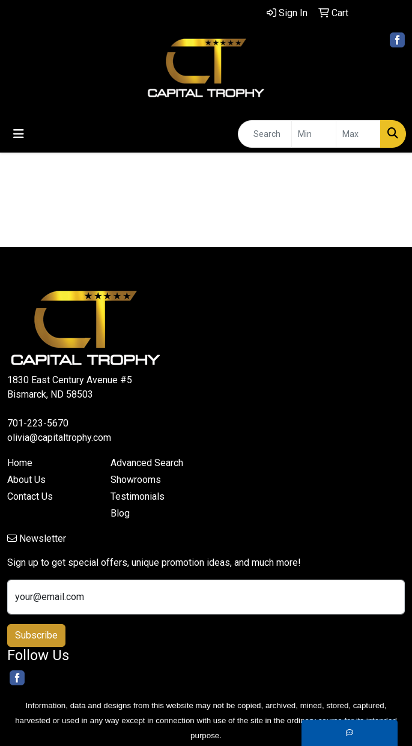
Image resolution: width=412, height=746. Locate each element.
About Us (26, 479)
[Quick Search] (265, 134)
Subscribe (36, 635)
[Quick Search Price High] (358, 134)
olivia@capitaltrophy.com (59, 437)
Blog (120, 513)
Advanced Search (147, 463)
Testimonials (138, 496)
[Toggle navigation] (18, 134)
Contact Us (30, 496)
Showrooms (136, 479)
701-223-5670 (37, 423)
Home (19, 463)
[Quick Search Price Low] (313, 134)
